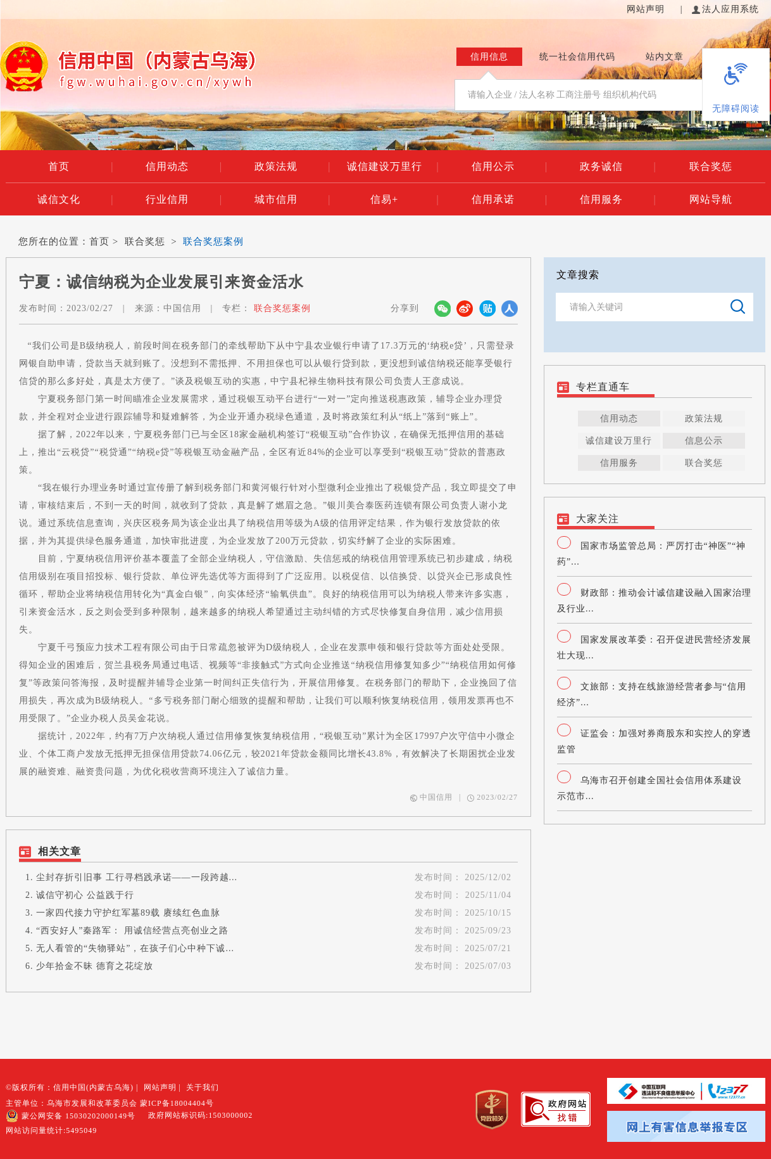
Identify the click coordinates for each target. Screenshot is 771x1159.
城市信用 (292, 199)
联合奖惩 (710, 166)
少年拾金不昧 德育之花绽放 (94, 966)
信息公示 (704, 440)
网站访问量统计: (51, 1130)
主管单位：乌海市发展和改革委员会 (71, 1103)
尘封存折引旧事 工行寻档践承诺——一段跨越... (136, 877)
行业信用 (184, 199)
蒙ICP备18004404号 (177, 1103)
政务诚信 (618, 166)
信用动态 (184, 166)
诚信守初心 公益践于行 (85, 895)
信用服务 (618, 199)
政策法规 (292, 166)
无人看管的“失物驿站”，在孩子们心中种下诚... (135, 948)
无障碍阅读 (736, 108)
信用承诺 (510, 199)
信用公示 (510, 166)
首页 (80, 166)
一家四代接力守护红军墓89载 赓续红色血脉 (128, 913)
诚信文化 (75, 199)
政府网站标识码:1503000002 (200, 1115)
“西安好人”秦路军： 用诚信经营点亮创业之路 (132, 930)
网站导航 (710, 199)
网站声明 (647, 9)
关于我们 (202, 1087)
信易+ (404, 199)
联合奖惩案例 (213, 241)
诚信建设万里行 (393, 166)
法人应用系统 (725, 9)
